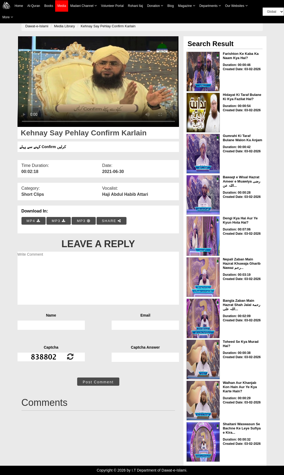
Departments (210, 6)
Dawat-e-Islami (37, 26)
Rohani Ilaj (135, 6)
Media (61, 6)
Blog (170, 6)
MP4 (33, 221)
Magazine (186, 6)
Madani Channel (83, 6)
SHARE (111, 221)
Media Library (64, 26)
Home (19, 6)
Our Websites (236, 6)
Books (48, 6)
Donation (155, 6)
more (7, 17)
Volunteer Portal (112, 6)
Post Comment (98, 382)
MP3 (58, 221)
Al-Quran (33, 6)
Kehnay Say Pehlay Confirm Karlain (108, 26)
